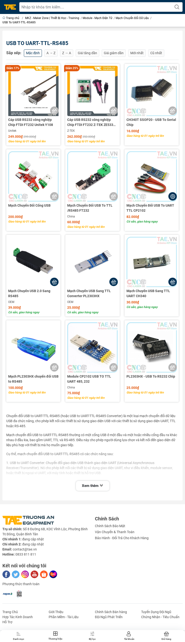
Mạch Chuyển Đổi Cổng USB (29, 205)
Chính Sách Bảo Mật (110, 526)
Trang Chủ (10, 612)
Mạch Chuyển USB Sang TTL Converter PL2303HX (89, 293)
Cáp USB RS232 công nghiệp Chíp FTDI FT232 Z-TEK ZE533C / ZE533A (92, 122)
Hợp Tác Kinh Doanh (17, 617)
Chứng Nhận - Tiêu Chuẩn (160, 617)
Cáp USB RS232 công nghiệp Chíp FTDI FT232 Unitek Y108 (30, 122)
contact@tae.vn (25, 549)
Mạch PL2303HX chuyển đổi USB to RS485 (33, 378)
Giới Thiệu (56, 612)
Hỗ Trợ (7, 622)
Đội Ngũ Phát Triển (109, 617)
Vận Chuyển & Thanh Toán (114, 532)
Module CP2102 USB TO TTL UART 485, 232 (89, 378)
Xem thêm (92, 486)
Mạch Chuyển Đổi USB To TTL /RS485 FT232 (89, 207)
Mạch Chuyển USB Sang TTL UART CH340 (148, 293)
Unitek (12, 130)
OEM (11, 302)
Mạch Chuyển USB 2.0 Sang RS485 (29, 293)
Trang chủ (11, 18)
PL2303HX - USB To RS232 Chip (150, 376)
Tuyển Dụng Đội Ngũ (156, 612)
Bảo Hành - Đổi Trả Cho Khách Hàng (122, 538)
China (71, 216)
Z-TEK (71, 130)
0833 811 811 (25, 554)
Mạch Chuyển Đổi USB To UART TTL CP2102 (150, 207)
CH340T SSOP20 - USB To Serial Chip (151, 122)
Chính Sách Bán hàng (111, 612)
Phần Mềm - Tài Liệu (64, 617)
